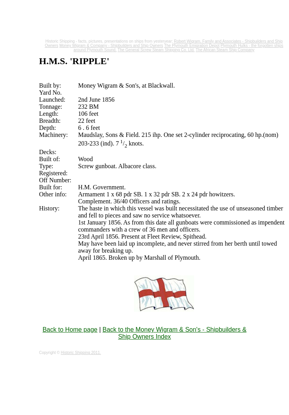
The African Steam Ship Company (225, 50)
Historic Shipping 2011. (81, 352)
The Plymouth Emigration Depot (191, 45)
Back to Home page (70, 329)
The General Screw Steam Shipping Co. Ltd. (156, 50)
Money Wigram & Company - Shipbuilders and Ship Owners (111, 45)
